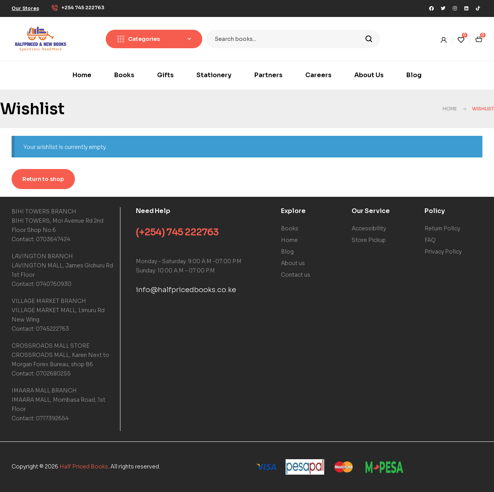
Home (450, 109)
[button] (25, 8)
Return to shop (43, 179)
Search (369, 39)
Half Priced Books (83, 466)
